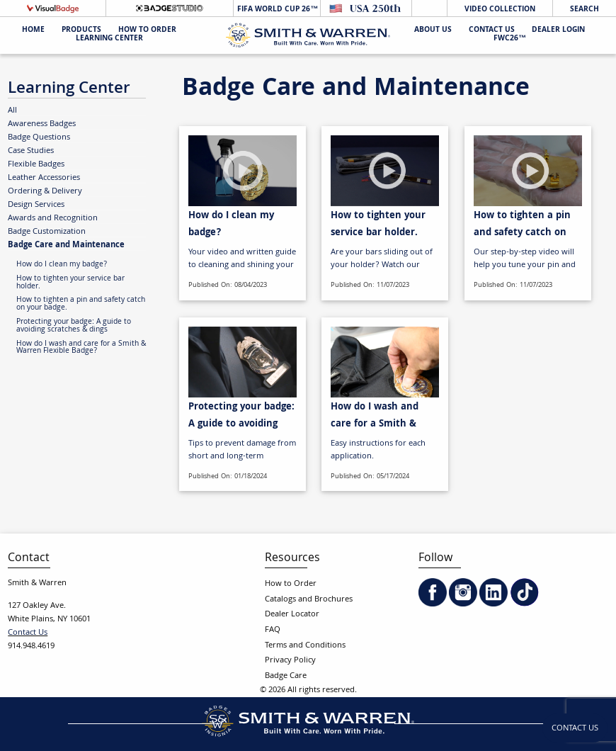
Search (584, 10)
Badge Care (286, 676)
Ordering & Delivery (45, 191)
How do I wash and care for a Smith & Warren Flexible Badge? (81, 348)
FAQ (272, 630)
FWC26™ (510, 39)
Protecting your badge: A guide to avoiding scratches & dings (73, 326)
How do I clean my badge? (61, 265)
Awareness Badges (42, 124)
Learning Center (109, 39)
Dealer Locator (292, 615)
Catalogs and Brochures (309, 600)
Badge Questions (39, 137)
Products (81, 31)
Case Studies (31, 151)
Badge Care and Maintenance (66, 245)
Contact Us (492, 31)
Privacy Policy (290, 661)
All (12, 110)
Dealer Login (558, 31)
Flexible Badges (36, 164)
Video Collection (499, 10)
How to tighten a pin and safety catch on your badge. (80, 304)
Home (33, 31)
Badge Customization (47, 231)
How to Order (290, 584)
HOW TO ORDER (147, 31)
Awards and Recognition (53, 218)
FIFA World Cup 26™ (276, 10)
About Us (433, 31)
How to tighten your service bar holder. (70, 283)
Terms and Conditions (305, 646)
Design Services (36, 204)
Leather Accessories (44, 177)
